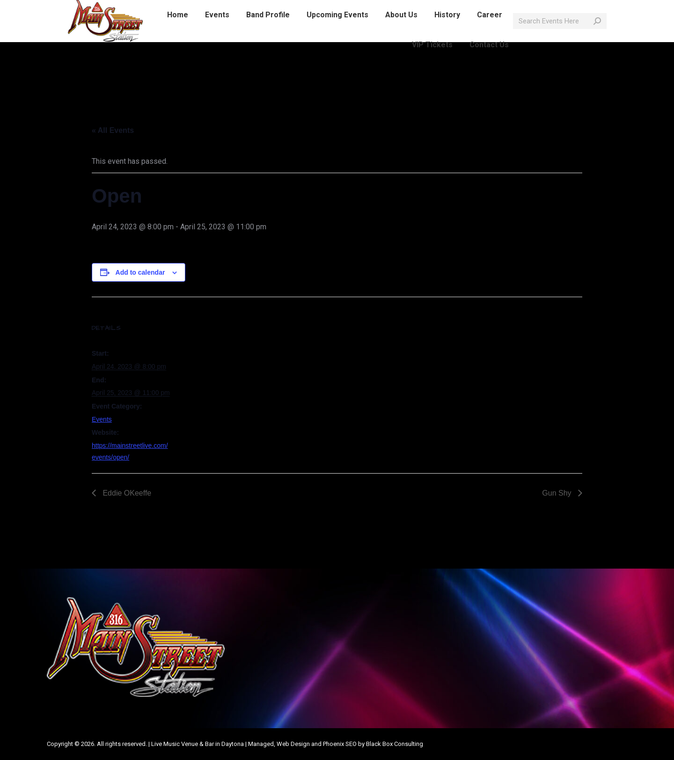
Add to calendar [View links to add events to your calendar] (140, 272)
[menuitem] (177, 31)
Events (102, 419)
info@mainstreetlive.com (187, 8)
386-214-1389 (114, 8)
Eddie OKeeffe (126, 493)
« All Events (113, 130)
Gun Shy (557, 493)
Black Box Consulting (394, 743)
